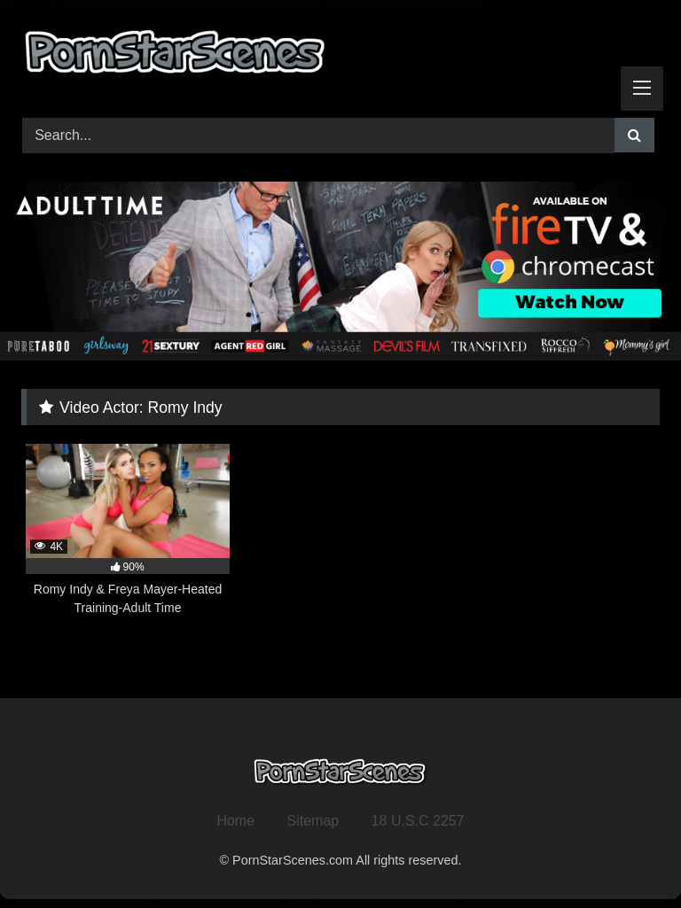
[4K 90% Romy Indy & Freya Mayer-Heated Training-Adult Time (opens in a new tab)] (128, 530)
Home (235, 820)
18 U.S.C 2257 (418, 820)
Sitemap (313, 820)
